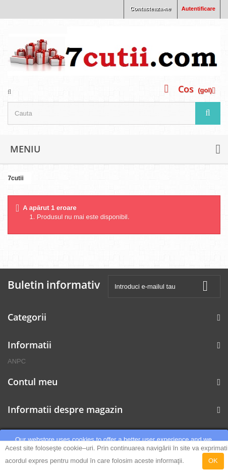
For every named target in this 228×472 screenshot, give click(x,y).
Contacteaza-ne (150, 9)
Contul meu (33, 382)
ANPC (17, 361)
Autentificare (198, 9)
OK (213, 460)
